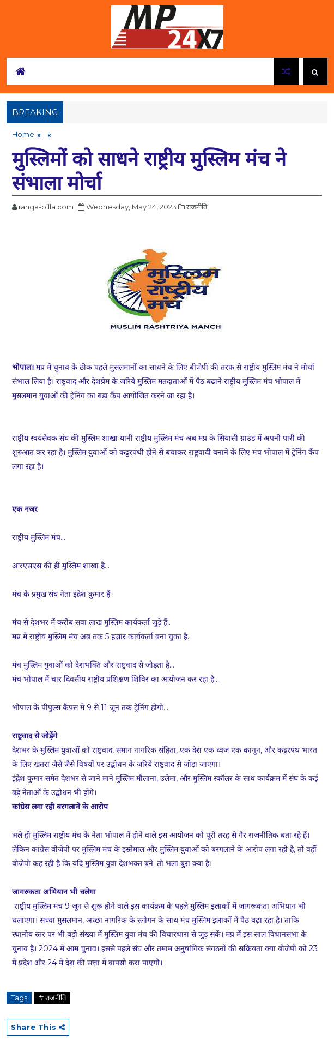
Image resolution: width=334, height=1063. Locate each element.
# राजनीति (52, 997)
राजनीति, (197, 206)
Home (23, 134)
